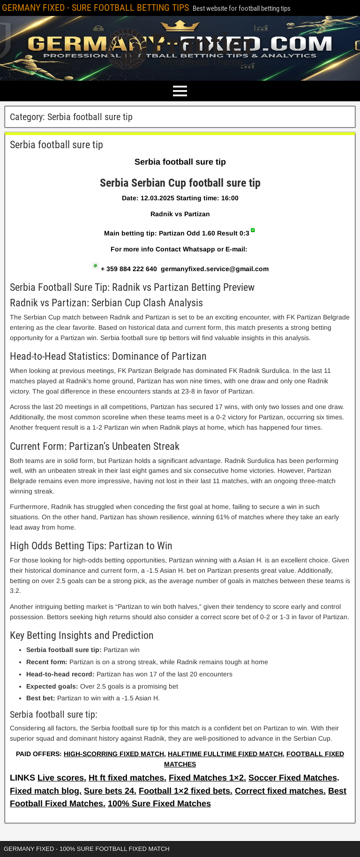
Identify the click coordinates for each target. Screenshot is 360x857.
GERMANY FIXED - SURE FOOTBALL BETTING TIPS (95, 7)
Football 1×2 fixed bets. (185, 791)
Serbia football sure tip (56, 145)
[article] (180, 458)
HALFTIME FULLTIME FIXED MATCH (225, 754)
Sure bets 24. (110, 791)
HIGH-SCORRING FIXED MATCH (114, 754)
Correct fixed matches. (280, 791)
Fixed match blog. (46, 791)
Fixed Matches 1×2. (207, 777)
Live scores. (62, 777)
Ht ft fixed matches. (127, 777)
